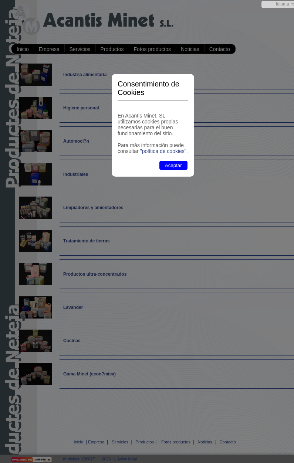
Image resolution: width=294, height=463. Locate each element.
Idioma (282, 4)
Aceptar (173, 165)
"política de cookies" (163, 151)
